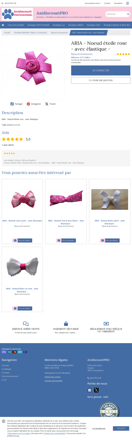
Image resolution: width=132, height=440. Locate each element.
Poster (50, 104)
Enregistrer (34, 104)
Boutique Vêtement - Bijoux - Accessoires (30, 32)
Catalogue (6, 369)
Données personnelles (53, 381)
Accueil (7, 32)
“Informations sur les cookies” (19, 433)
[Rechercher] (128, 14)
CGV (4, 380)
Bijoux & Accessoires (59, 32)
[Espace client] (127, 3)
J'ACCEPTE (121, 428)
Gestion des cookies (53, 377)
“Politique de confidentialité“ (54, 433)
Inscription (118, 3)
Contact (107, 3)
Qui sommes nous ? (10, 376)
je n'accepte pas (98, 428)
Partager (17, 104)
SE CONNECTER (100, 70)
